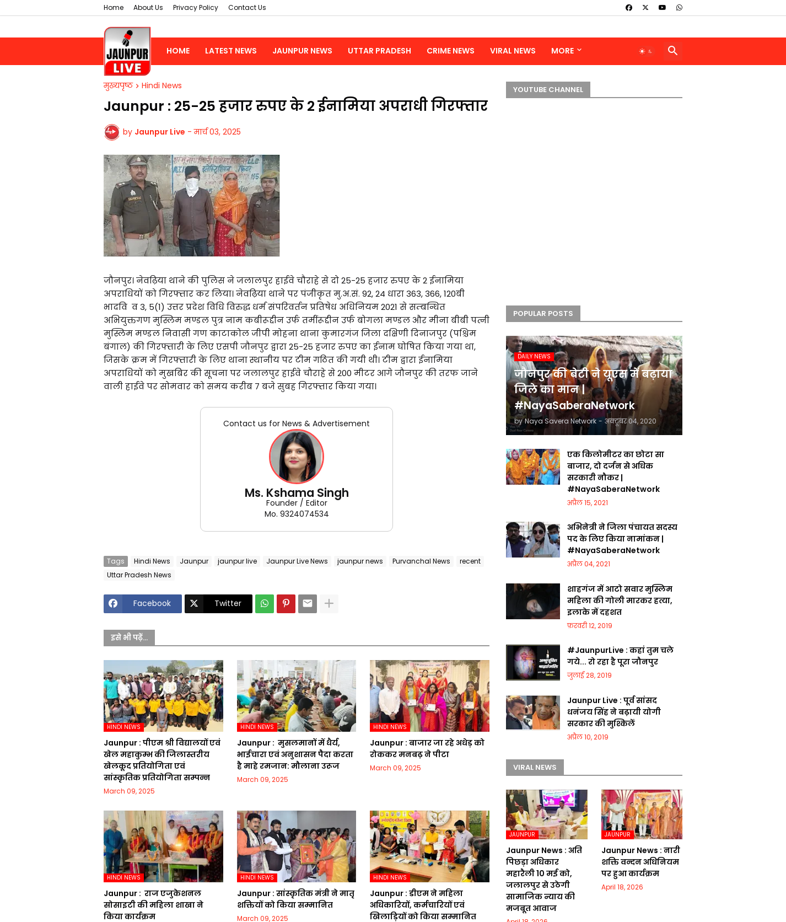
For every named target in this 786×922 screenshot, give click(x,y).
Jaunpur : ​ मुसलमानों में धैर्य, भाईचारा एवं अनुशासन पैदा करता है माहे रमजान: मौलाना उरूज (295, 754)
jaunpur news (360, 561)
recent (470, 561)
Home (113, 7)
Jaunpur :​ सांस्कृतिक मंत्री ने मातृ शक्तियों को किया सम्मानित (295, 899)
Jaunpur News (302, 50)
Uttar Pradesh (379, 50)
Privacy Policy (195, 7)
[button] (646, 51)
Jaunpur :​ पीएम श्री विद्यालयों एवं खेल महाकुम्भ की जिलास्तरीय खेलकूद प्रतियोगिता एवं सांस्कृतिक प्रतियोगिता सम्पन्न (162, 760)
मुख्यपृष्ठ (118, 86)
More (562, 50)
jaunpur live (237, 561)
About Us (148, 7)
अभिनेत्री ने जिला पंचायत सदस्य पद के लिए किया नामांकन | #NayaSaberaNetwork (622, 539)
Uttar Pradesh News (139, 575)
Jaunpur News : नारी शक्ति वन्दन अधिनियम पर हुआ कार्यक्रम (640, 862)
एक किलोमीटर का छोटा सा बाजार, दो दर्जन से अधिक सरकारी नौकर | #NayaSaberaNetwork (615, 472)
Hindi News (162, 86)
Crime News (451, 50)
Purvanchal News (421, 561)
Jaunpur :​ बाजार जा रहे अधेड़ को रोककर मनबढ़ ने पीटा (427, 748)
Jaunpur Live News (297, 561)
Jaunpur (194, 561)
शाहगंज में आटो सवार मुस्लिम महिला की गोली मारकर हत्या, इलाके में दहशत (619, 600)
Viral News (513, 50)
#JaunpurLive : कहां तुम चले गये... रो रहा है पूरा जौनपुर (620, 656)
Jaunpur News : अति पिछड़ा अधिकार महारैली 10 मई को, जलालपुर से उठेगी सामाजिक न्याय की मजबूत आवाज (544, 879)
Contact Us (247, 7)
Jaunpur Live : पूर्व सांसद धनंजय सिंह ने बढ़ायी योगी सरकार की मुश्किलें (614, 712)
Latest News (231, 50)
